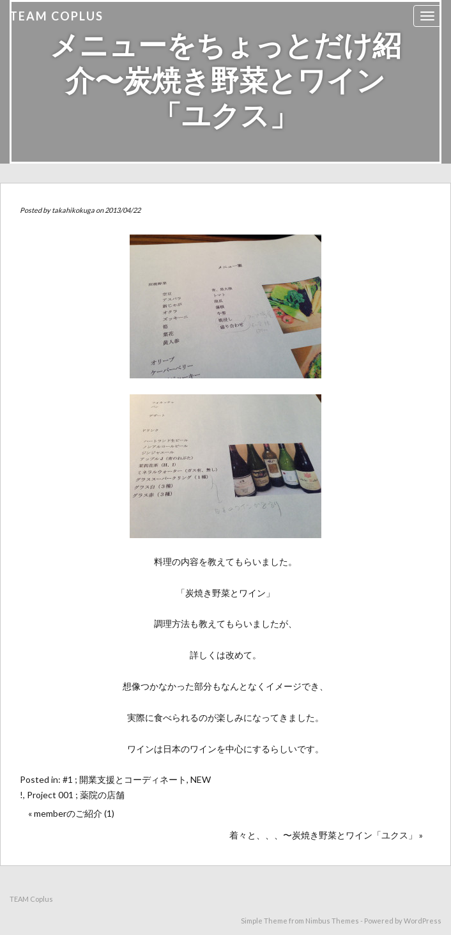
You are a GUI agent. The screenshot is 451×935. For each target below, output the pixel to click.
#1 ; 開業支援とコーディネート (125, 779)
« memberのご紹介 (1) (71, 813)
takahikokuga (73, 210)
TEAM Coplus (56, 16)
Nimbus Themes (332, 920)
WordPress (422, 920)
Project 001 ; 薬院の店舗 (76, 794)
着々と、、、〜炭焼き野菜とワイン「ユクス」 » (326, 835)
